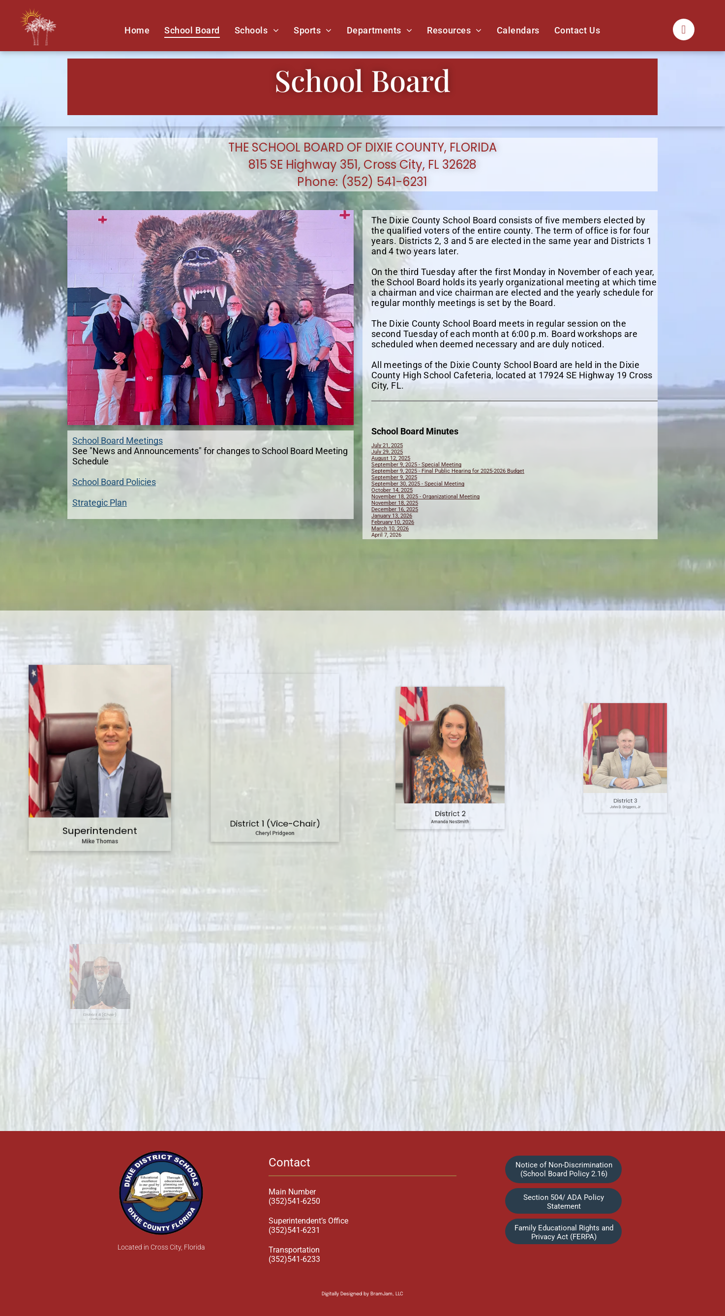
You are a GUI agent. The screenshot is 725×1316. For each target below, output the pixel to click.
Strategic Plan (99, 502)
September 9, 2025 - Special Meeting (416, 464)
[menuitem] (137, 30)
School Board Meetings (117, 440)
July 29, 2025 (387, 452)
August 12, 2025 (390, 458)
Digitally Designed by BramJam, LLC (362, 1293)
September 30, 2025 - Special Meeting (417, 484)
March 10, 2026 (390, 528)
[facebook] (684, 31)
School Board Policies (114, 482)
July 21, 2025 (387, 445)
